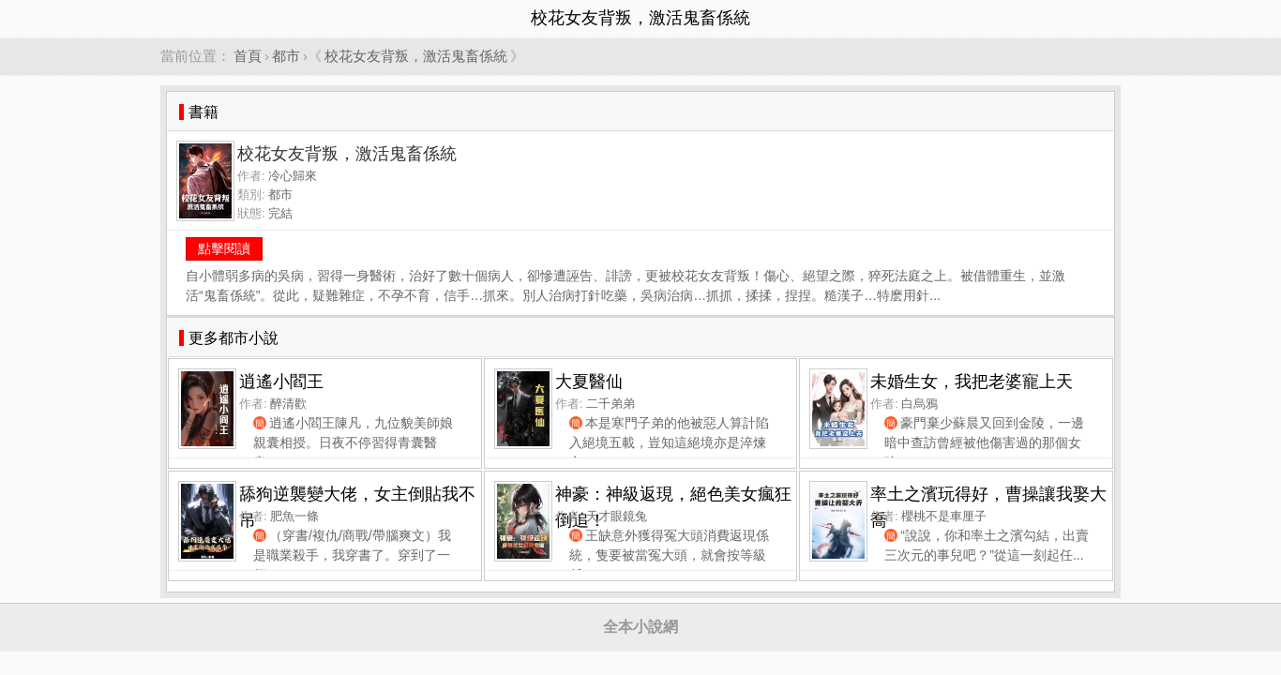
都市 (286, 56)
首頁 (248, 56)
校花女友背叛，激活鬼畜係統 (415, 56)
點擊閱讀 (224, 248)
